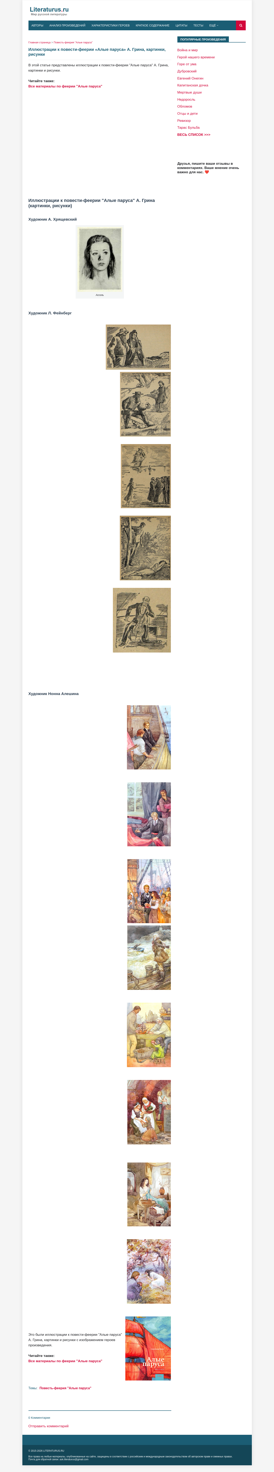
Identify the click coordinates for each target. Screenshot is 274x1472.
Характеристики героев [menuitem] (111, 25)
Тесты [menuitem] (198, 25)
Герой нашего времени (196, 57)
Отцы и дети (187, 113)
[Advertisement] (99, 143)
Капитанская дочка (192, 85)
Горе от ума (186, 64)
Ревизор (184, 121)
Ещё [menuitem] (212, 25)
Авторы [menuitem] (37, 25)
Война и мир (187, 50)
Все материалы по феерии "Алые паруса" (65, 86)
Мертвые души (189, 92)
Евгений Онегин (190, 78)
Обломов (184, 106)
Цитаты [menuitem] (181, 25)
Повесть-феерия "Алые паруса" (73, 42)
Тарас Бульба (188, 127)
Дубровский (187, 71)
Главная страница (39, 42)
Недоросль (186, 99)
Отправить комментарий (48, 1426)
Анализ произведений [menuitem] (67, 25)
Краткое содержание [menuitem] (152, 25)
